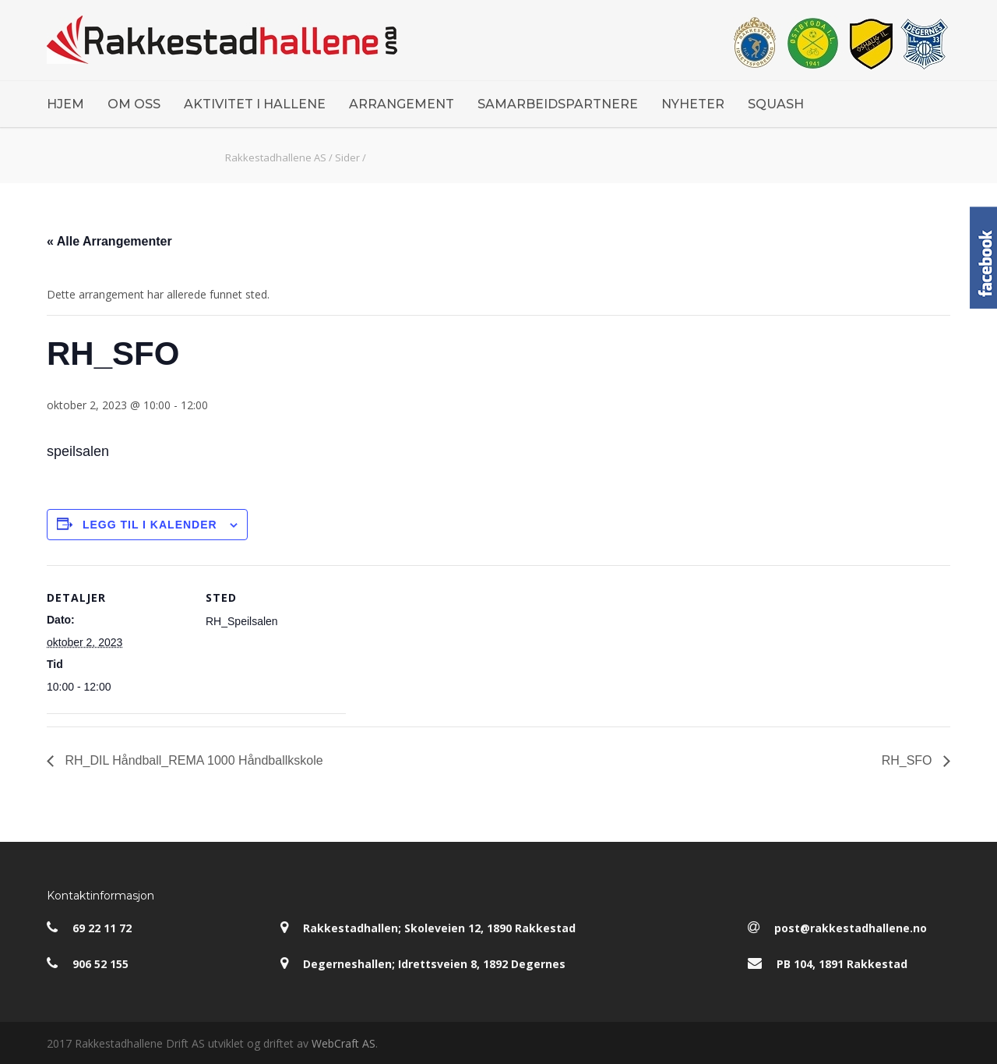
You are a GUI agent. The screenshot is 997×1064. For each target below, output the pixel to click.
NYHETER (692, 104)
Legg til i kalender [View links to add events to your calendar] (150, 524)
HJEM (65, 104)
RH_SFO (908, 760)
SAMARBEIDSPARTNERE (557, 104)
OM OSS (133, 104)
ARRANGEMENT (401, 104)
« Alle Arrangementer (109, 241)
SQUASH (776, 104)
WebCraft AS (343, 1043)
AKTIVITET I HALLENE (255, 104)
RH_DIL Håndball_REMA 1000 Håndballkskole (192, 760)
